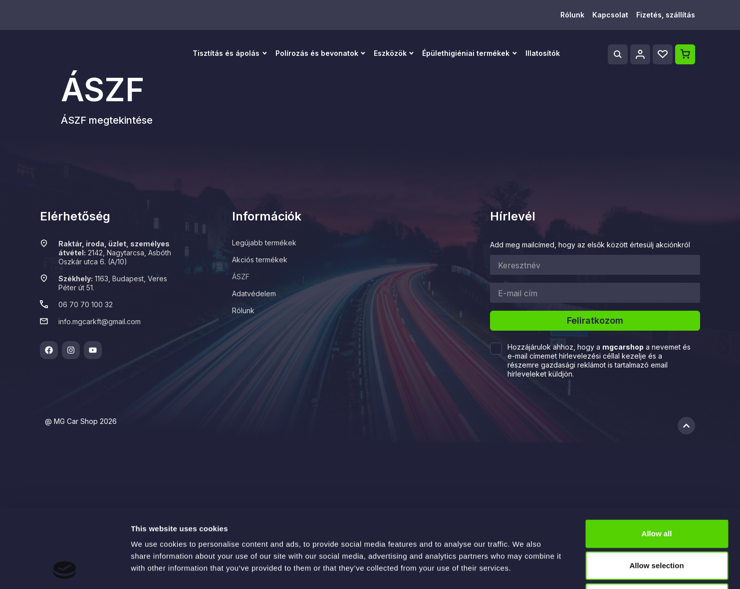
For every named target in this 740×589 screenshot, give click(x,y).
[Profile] (640, 54)
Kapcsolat (610, 14)
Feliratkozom (595, 320)
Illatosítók (542, 53)
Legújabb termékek (264, 242)
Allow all (657, 459)
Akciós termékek (259, 259)
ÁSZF (240, 276)
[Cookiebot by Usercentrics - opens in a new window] (64, 569)
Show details (523, 569)
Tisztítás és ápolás (226, 53)
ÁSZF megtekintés (104, 120)
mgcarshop (623, 347)
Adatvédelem (254, 293)
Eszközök (390, 53)
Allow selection (656, 491)
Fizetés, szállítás (665, 14)
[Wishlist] (663, 54)
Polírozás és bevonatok (316, 53)
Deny (657, 523)
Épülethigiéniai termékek (465, 53)
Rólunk (572, 14)
